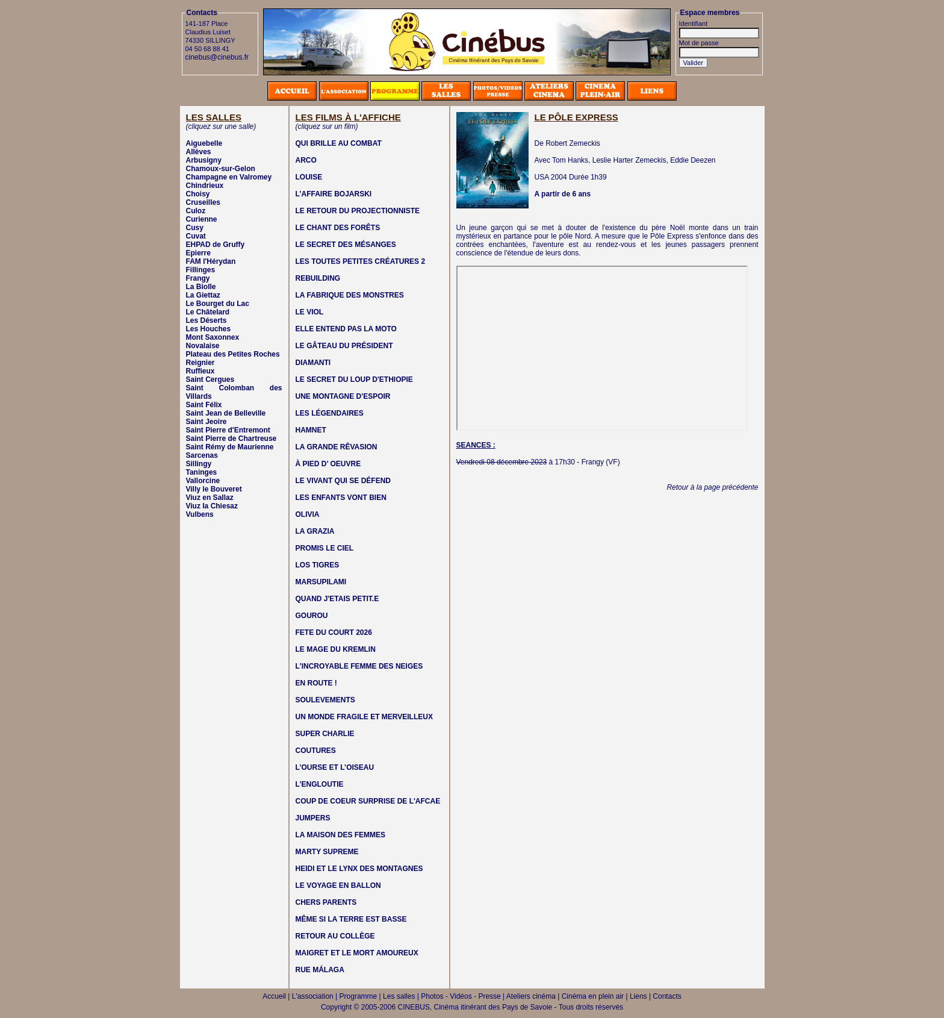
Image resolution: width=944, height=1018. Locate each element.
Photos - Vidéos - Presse (461, 996)
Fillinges (201, 270)
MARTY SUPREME (327, 852)
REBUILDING (318, 278)
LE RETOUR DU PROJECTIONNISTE (358, 211)
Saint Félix (204, 405)
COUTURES (316, 750)
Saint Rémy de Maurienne (230, 447)
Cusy (194, 227)
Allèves (198, 152)
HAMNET (311, 430)
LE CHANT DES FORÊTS (338, 227)
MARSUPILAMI (321, 582)
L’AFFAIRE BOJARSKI (334, 194)
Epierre (198, 253)
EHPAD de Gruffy (215, 244)
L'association (313, 996)
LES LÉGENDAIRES (330, 413)
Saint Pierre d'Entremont (228, 430)
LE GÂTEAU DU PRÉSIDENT (344, 346)
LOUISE (309, 177)
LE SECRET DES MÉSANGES (346, 244)
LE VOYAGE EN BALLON (338, 885)
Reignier (200, 362)
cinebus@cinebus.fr (217, 57)
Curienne (201, 219)
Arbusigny (204, 160)
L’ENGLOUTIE (320, 784)
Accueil (274, 996)
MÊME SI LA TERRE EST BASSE (351, 919)
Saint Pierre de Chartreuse (231, 438)
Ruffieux (200, 371)
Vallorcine (203, 480)
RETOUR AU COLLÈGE (335, 936)
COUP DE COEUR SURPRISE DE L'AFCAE (368, 801)
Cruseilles (203, 202)
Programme (358, 996)
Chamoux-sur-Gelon (220, 168)
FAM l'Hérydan (211, 261)
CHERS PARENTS (326, 902)
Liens (638, 996)
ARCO (306, 160)
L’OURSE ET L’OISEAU (335, 767)
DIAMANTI (313, 362)
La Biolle (201, 287)
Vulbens (200, 514)
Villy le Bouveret (214, 489)
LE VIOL (310, 312)
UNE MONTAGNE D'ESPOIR (343, 396)
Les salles (399, 996)
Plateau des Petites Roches (233, 354)
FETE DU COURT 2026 (334, 632)
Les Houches (208, 329)
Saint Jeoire (206, 421)
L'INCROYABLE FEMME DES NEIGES (359, 666)
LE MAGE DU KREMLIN (336, 649)
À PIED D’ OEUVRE (328, 464)
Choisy (198, 194)
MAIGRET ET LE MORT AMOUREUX (357, 953)
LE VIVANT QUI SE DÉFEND (343, 480)
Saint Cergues (210, 379)
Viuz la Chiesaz (212, 506)
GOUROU (312, 615)
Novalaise (203, 346)
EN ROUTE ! (316, 683)
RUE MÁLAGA (320, 970)
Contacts (667, 996)
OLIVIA (308, 514)
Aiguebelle (204, 143)
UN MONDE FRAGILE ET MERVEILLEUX (364, 717)
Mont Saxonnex (213, 337)
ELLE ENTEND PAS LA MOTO (346, 329)
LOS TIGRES (318, 565)
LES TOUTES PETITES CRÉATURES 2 (361, 261)
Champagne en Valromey (229, 177)
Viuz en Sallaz (210, 497)
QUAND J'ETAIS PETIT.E (337, 599)
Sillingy (199, 464)
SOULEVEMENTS (325, 700)
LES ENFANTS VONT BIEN (341, 497)
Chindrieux (205, 185)
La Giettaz (203, 295)
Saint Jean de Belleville (226, 413)
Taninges (201, 472)
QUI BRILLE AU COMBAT (339, 143)
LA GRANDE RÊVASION (336, 447)
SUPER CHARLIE (325, 733)
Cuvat (196, 236)
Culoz (196, 211)
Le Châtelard (208, 312)
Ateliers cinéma (531, 996)
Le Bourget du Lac (217, 303)
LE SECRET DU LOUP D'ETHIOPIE (354, 379)
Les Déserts (206, 320)
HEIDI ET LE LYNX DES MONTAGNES (359, 868)
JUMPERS (313, 818)
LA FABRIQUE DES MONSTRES (350, 295)
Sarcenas (202, 455)
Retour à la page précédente (712, 487)
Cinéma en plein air (593, 996)
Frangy (198, 278)
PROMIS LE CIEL (325, 548)
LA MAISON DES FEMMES (341, 835)
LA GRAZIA (315, 531)
